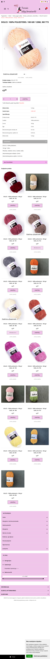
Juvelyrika (5, 548)
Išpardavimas (6, 544)
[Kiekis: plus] (17, 99)
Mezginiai (5, 529)
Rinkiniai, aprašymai (8, 537)
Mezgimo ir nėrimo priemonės (10, 521)
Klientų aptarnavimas (8, 590)
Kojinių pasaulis (7, 525)
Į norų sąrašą (28, 77)
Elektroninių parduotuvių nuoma (21, 600)
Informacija (5, 587)
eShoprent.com (32, 600)
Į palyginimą (21, 77)
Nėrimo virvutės (7, 533)
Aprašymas (7, 141)
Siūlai (4, 517)
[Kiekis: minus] (3, 99)
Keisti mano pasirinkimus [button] (40, 656)
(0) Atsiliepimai (8, 162)
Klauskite (21, 103)
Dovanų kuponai (7, 541)
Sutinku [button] (29, 656)
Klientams (4, 594)
